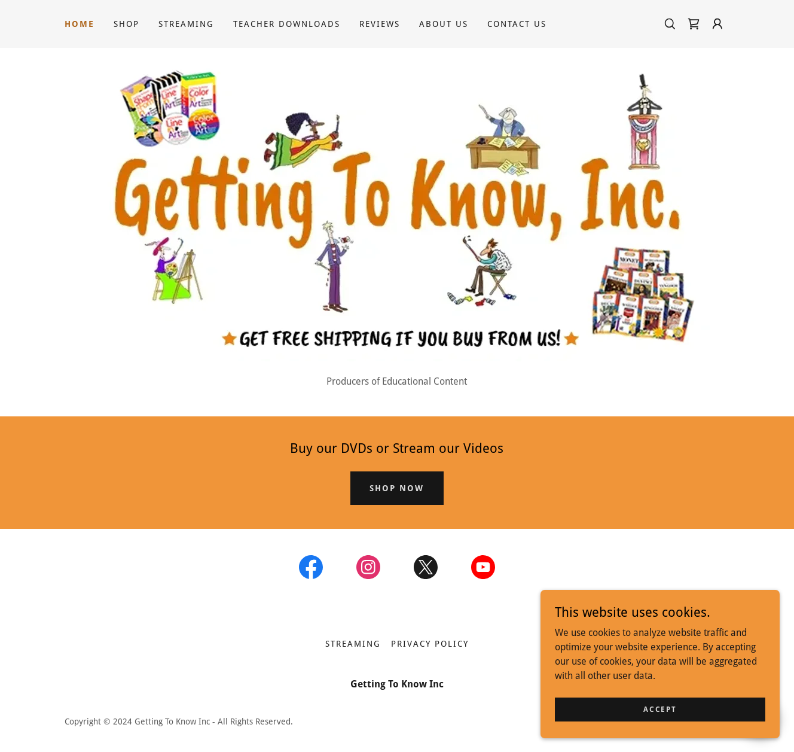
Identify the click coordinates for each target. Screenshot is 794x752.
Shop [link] (126, 24)
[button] (717, 24)
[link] (694, 24)
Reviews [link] (379, 24)
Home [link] (79, 24)
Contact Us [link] (516, 24)
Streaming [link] (186, 24)
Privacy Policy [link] (430, 644)
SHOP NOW (396, 488)
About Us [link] (443, 24)
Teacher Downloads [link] (286, 24)
